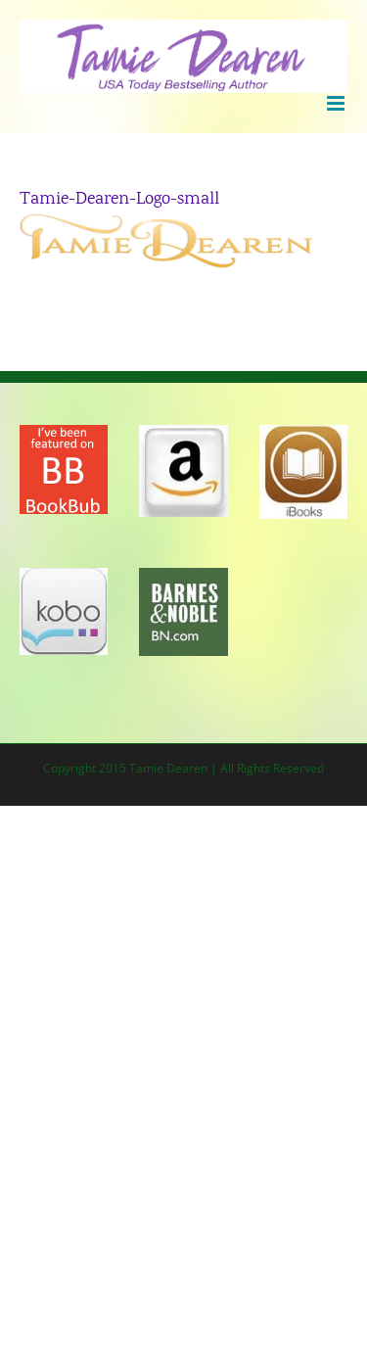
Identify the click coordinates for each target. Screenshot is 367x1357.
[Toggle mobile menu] (337, 103)
